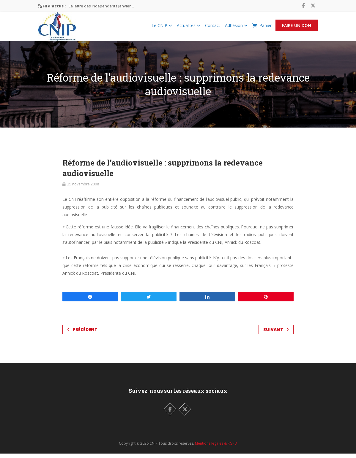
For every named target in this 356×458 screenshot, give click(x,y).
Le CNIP (162, 28)
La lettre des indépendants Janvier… (101, 6)
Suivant (276, 334)
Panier (262, 28)
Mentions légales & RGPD (216, 447)
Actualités (188, 28)
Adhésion (236, 28)
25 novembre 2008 (83, 188)
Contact (212, 28)
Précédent (82, 334)
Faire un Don (296, 28)
